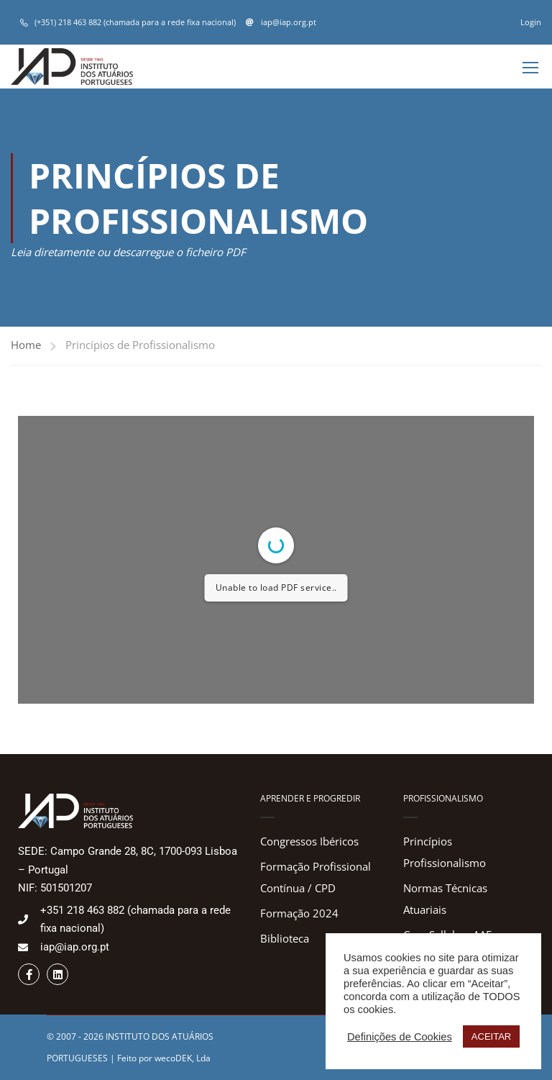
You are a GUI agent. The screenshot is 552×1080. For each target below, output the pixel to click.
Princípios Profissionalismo (444, 852)
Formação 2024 (299, 913)
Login (530, 22)
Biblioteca (284, 938)
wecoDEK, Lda (183, 1058)
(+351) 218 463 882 (67, 22)
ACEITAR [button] (491, 1036)
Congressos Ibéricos (309, 841)
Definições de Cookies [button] (399, 1037)
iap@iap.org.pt (287, 22)
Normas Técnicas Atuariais (445, 899)
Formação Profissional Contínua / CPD (315, 877)
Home (26, 344)
